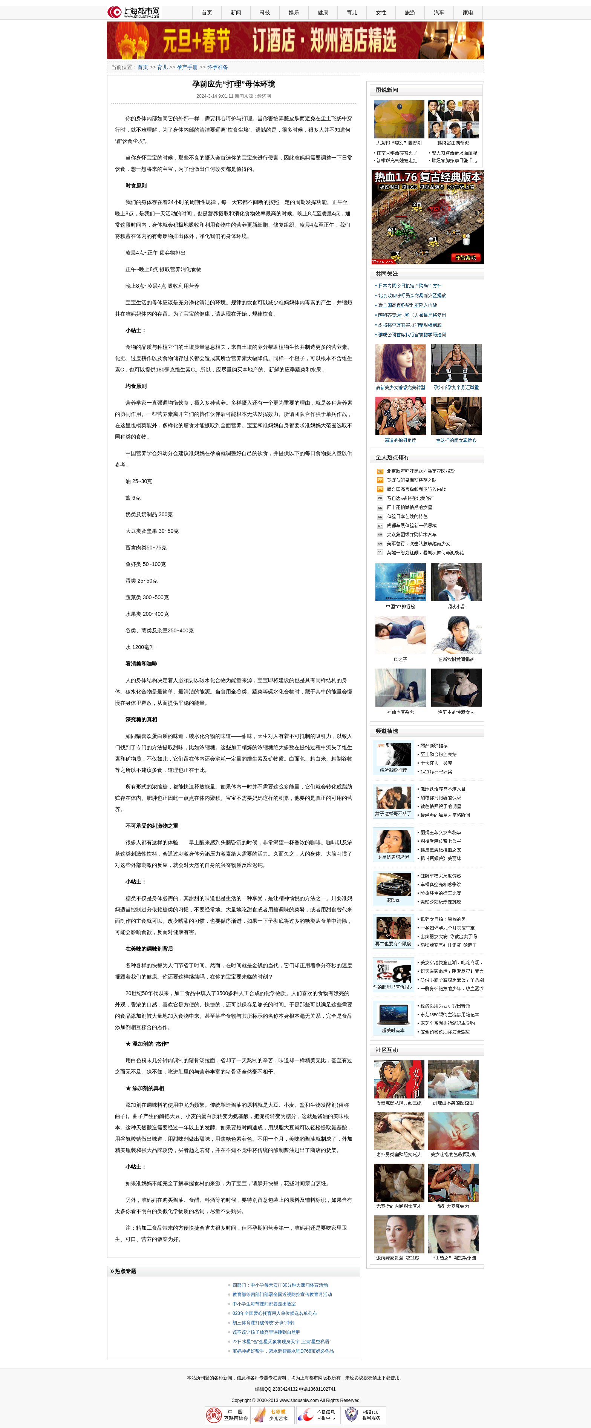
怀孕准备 (217, 67)
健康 (323, 12)
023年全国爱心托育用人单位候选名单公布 (275, 1313)
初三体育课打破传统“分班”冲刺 (263, 1322)
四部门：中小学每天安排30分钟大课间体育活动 (280, 1285)
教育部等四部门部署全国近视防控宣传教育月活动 (282, 1294)
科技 (265, 12)
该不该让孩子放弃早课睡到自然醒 (266, 1332)
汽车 (439, 12)
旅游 (410, 12)
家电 (468, 12)
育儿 (352, 12)
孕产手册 (187, 67)
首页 (207, 12)
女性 (381, 12)
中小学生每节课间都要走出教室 (264, 1304)
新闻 (236, 12)
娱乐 (294, 12)
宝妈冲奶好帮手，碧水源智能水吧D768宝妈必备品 (283, 1351)
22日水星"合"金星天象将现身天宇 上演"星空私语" (282, 1341)
